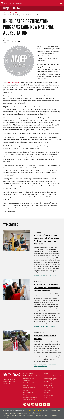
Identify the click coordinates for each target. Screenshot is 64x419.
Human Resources (28, 392)
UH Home (5, 13)
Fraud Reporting (10, 412)
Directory (25, 385)
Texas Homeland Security (54, 410)
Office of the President (29, 399)
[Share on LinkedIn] (18, 41)
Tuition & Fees (47, 390)
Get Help (25, 390)
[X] (44, 404)
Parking (46, 373)
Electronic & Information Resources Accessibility (14, 415)
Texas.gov (45, 410)
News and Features (28, 13)
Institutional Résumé (26, 413)
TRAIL (4, 412)
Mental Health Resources (30, 397)
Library (25, 395)
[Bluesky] (40, 404)
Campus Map (26, 380)
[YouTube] (48, 404)
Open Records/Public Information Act (49, 384)
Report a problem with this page (34, 410)
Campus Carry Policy (28, 378)
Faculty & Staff (44, 326)
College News (42, 364)
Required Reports (36, 413)
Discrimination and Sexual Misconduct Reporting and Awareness (51, 379)
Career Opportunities (29, 383)
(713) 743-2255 (7, 383)
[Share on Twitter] (15, 41)
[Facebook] (24, 404)
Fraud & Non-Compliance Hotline (22, 412)
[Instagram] (28, 404)
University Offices (48, 395)
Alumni (35, 364)
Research (43, 275)
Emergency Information (29, 387)
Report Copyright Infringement (52, 376)
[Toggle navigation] (61, 2)
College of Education (11, 8)
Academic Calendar (28, 373)
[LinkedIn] (32, 404)
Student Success (51, 275)
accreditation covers (12, 82)
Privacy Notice (41, 412)
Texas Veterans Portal (49, 388)
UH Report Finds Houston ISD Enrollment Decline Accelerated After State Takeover (47, 288)
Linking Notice (34, 412)
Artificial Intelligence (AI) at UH (31, 376)
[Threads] (36, 404)
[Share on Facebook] (12, 41)
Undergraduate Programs (40, 366)
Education (36, 275)
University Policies (7, 417)
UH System (46, 392)
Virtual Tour (47, 397)
